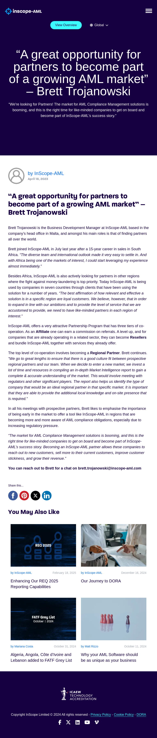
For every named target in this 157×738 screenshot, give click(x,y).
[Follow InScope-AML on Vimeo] (96, 722)
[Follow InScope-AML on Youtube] (87, 722)
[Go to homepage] (21, 11)
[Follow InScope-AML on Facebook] (60, 722)
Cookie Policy (124, 714)
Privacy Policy (101, 714)
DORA (141, 714)
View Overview (66, 25)
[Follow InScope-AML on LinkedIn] (77, 722)
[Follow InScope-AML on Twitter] (68, 722)
